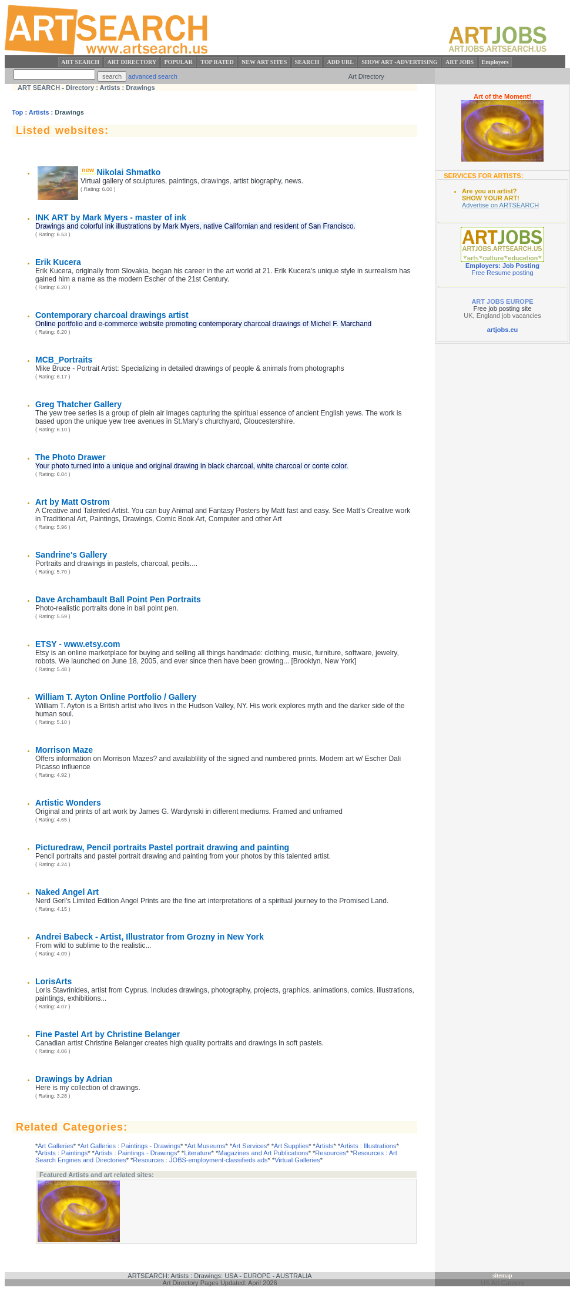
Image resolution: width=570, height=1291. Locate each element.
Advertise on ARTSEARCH (500, 205)
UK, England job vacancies (502, 315)
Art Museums (206, 1145)
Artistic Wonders (68, 802)
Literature (197, 1152)
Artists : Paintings (63, 1152)
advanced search (152, 76)
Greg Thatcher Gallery (78, 404)
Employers (495, 62)
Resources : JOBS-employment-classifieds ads (200, 1159)
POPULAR (178, 62)
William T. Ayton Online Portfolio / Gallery (115, 697)
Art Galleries (55, 1145)
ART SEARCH (80, 62)
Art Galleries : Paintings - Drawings (130, 1145)
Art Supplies (291, 1145)
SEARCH (307, 62)
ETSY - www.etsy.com (77, 644)
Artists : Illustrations (368, 1145)
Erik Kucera (58, 262)
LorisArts (53, 981)
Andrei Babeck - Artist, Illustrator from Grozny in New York (149, 936)
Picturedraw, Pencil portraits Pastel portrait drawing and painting (162, 847)
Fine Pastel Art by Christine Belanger (107, 1034)
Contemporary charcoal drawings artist (112, 315)
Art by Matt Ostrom (72, 502)
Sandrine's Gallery (71, 554)
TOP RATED (217, 62)
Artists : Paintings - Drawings (136, 1152)
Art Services (249, 1145)
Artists (39, 112)
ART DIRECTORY (131, 62)
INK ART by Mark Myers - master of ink (110, 217)
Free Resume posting (502, 272)
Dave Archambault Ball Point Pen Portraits (118, 599)
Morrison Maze (64, 750)
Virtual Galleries (297, 1159)
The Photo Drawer (70, 457)
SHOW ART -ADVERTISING (399, 62)
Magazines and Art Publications (263, 1152)
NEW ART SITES (264, 62)
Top (17, 112)
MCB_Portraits (63, 359)
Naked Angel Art (67, 892)
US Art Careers (502, 1282)
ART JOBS (459, 62)
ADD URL (340, 62)
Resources (330, 1152)
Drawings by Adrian (73, 1079)
